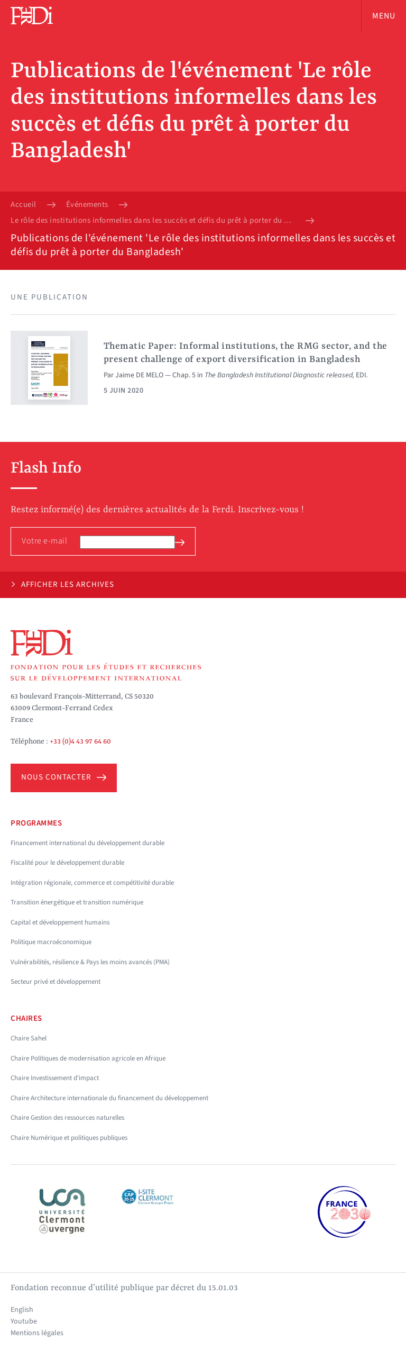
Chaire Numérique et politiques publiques (69, 1138)
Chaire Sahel (29, 1038)
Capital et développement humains (60, 922)
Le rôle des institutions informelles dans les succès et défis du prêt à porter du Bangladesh (153, 220)
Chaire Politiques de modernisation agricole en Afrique (88, 1058)
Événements (87, 205)
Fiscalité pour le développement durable (67, 862)
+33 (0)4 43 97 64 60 (80, 741)
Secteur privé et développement (55, 981)
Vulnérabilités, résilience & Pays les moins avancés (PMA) (90, 962)
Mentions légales (37, 1333)
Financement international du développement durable (87, 843)
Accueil (23, 205)
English (22, 1309)
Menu (383, 16)
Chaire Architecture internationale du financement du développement (109, 1098)
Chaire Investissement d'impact (55, 1078)
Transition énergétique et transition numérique (77, 902)
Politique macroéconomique (51, 942)
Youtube (24, 1321)
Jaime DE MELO (139, 375)
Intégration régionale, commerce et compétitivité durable (92, 882)
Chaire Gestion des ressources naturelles (67, 1117)
